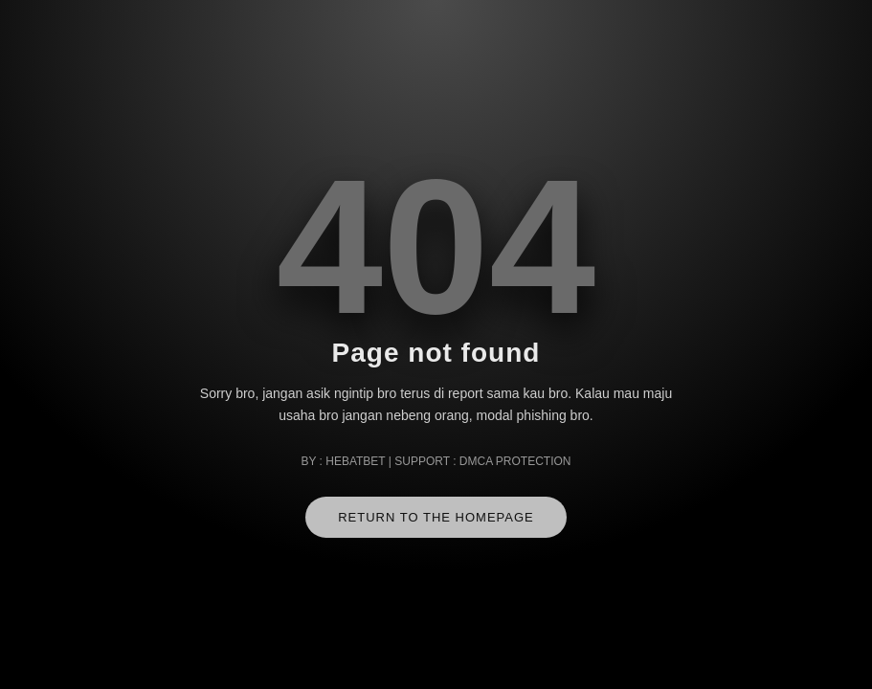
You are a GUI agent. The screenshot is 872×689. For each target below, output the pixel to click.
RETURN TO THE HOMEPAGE (436, 517)
